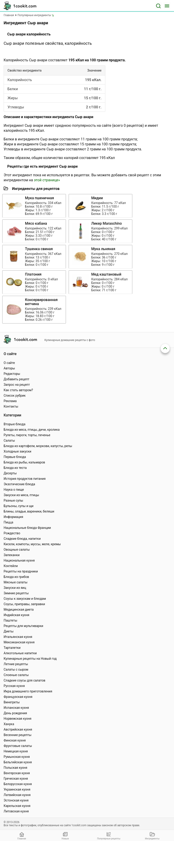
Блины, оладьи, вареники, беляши (29, 511)
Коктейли (11, 566)
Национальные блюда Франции (27, 528)
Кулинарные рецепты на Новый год (30, 658)
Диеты (9, 631)
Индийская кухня (16, 615)
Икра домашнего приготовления (28, 691)
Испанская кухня (16, 707)
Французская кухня (18, 697)
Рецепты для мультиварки (23, 626)
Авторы (9, 368)
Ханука (9, 724)
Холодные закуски (17, 451)
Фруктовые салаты (18, 746)
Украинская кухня (17, 789)
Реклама (10, 401)
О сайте (9, 363)
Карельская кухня (17, 806)
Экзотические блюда (19, 484)
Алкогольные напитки (20, 653)
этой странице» (47, 180)
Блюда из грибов (16, 577)
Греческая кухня (16, 778)
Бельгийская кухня (18, 762)
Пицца (8, 522)
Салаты (9, 440)
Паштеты (10, 620)
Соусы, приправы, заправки (24, 604)
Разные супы (13, 500)
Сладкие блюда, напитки (22, 538)
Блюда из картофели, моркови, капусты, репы (38, 446)
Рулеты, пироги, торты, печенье (27, 435)
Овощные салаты (17, 549)
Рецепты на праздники (21, 571)
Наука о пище (14, 489)
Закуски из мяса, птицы (21, 495)
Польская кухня (15, 767)
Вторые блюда (14, 424)
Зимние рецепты (16, 593)
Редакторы (12, 374)
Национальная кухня (19, 560)
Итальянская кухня (18, 637)
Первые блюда (15, 457)
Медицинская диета (19, 609)
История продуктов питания (25, 478)
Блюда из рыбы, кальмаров (24, 462)
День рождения (15, 713)
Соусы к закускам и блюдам (25, 598)
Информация (13, 517)
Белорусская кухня (18, 784)
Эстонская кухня (16, 800)
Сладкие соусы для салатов (24, 680)
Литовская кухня (16, 811)
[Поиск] (158, 5)
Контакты (11, 406)
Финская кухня (15, 740)
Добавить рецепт (16, 379)
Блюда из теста (15, 468)
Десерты (10, 473)
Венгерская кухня (17, 773)
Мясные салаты (15, 582)
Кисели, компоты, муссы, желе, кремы (32, 544)
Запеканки (11, 555)
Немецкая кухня (16, 751)
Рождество (12, 533)
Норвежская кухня (17, 718)
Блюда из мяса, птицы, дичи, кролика (32, 429)
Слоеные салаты (16, 675)
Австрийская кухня (18, 729)
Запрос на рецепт (17, 384)
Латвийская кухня (17, 795)
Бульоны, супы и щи (19, 506)
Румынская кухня (17, 757)
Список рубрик (15, 395)
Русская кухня (14, 686)
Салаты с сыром (16, 669)
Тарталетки (12, 647)
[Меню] (167, 5)
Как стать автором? (18, 390)
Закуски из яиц (15, 588)
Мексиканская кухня (19, 642)
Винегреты (12, 702)
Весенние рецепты (17, 735)
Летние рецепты (16, 664)
